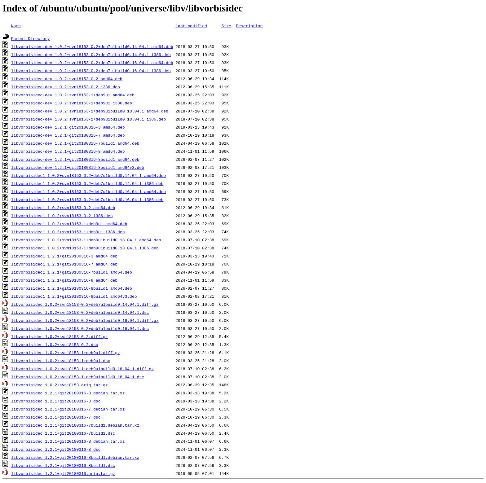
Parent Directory (30, 38)
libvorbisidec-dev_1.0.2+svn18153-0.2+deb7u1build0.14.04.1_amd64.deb (92, 46)
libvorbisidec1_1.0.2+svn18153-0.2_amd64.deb (63, 207)
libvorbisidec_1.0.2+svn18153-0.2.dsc (54, 344)
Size (226, 26)
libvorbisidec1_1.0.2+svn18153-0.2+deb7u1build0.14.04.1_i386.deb (87, 183)
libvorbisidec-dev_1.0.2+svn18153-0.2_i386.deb (65, 87)
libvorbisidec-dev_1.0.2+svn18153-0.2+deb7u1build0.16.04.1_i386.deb (91, 70)
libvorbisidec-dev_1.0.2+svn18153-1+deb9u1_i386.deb (71, 103)
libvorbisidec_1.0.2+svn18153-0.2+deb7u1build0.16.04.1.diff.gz (85, 320)
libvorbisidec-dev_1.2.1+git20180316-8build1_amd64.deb (75, 159)
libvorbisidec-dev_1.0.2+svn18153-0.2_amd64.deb (66, 78)
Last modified (191, 26)
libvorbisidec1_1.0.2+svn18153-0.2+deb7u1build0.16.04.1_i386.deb (87, 199)
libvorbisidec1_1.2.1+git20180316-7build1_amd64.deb (71, 272)
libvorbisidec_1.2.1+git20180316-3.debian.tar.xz (68, 393)
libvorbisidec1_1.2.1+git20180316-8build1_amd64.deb (71, 288)
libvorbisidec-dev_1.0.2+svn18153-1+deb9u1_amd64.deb (73, 95)
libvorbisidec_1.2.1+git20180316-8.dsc (56, 449)
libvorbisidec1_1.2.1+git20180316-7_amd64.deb (64, 264)
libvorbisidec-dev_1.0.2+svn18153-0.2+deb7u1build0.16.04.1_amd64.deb (92, 62)
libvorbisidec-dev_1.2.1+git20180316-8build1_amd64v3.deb (77, 167)
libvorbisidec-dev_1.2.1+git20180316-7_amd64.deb (68, 135)
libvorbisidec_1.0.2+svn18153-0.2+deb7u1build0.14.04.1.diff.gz (85, 304)
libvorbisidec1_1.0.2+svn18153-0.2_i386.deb (62, 215)
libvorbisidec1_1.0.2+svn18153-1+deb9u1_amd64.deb (69, 223)
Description (249, 26)
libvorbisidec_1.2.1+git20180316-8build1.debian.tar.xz (75, 457)
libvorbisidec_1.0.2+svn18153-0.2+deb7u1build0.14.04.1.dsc (80, 312)
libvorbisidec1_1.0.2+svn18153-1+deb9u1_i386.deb (68, 232)
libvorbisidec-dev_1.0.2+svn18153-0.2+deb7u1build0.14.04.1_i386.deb (91, 54)
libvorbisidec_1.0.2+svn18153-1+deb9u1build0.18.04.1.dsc (77, 377)
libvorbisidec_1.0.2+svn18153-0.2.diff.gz (59, 336)
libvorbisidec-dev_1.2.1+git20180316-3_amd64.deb (68, 127)
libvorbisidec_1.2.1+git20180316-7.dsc (56, 417)
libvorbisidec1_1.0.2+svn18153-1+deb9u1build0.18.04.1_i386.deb (85, 248)
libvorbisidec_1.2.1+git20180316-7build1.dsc (63, 433)
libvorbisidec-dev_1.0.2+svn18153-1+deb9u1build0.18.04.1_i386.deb (88, 119)
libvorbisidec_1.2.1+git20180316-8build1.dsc (63, 465)
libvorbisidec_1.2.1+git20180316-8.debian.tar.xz (68, 441)
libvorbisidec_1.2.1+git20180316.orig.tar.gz (63, 473)
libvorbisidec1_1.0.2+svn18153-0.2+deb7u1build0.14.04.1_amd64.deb (88, 175)
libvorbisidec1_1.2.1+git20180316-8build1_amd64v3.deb (74, 296)
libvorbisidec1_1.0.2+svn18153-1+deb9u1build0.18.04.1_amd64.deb (86, 240)
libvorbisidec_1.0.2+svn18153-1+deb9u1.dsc (60, 360)
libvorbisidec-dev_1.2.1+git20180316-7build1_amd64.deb (75, 143)
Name (16, 26)
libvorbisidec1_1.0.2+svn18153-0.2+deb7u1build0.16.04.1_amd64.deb (88, 191)
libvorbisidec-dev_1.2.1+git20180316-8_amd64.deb (68, 151)
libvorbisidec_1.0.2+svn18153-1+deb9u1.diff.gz (65, 352)
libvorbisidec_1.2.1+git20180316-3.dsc (56, 401)
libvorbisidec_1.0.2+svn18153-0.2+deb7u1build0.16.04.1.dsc (80, 328)
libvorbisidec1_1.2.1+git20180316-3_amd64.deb (64, 256)
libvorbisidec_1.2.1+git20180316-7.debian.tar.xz (68, 409)
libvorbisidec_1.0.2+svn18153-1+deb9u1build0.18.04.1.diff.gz (82, 368)
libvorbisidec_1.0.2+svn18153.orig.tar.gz (59, 385)
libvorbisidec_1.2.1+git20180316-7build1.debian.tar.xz (75, 425)
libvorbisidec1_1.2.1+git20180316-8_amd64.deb (64, 280)
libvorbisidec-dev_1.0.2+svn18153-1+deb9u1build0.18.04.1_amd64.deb (89, 111)
